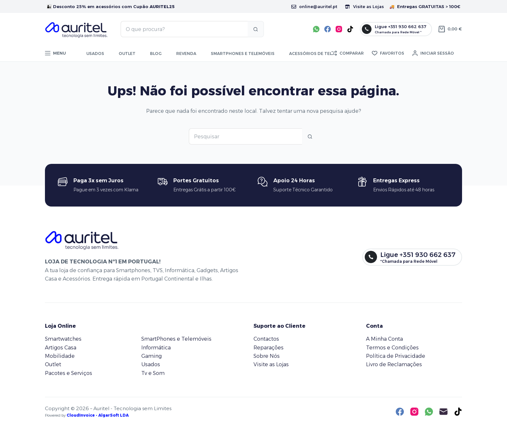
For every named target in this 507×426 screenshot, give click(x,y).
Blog (156, 53)
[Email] (443, 412)
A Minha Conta (384, 339)
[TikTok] (350, 29)
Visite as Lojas (364, 6)
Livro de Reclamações (394, 364)
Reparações (268, 348)
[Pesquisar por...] (184, 29)
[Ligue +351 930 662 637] (396, 29)
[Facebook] (327, 29)
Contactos (266, 339)
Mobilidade (60, 356)
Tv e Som (153, 373)
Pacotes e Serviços (68, 373)
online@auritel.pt (314, 6)
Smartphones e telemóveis (243, 53)
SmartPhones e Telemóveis (176, 339)
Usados (95, 53)
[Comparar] (347, 53)
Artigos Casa (60, 348)
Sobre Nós (266, 356)
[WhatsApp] (316, 29)
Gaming (151, 356)
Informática (156, 348)
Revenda (186, 53)
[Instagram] (339, 29)
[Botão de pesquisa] (256, 29)
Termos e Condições (392, 348)
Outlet (127, 53)
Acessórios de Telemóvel (319, 53)
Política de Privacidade (395, 356)
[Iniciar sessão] (433, 53)
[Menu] (55, 53)
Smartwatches (63, 339)
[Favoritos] (388, 53)
